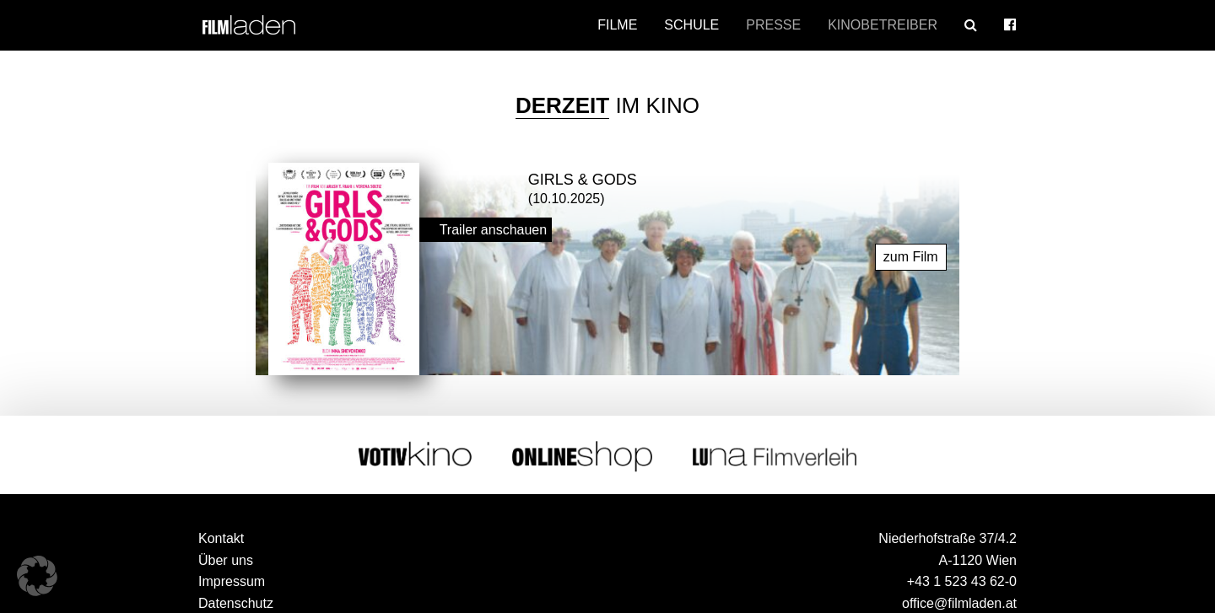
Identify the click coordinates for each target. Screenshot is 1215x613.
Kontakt (221, 538)
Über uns (225, 560)
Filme (617, 25)
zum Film (910, 257)
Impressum (231, 581)
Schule (691, 25)
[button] (37, 576)
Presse (773, 25)
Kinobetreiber (882, 25)
